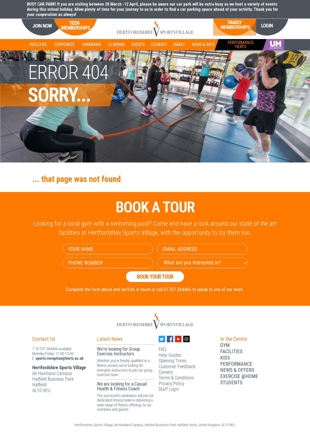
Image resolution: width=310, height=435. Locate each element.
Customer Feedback (177, 366)
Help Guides (170, 355)
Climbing (116, 44)
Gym (225, 345)
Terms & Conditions (176, 377)
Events (138, 44)
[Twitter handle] (162, 339)
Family (179, 44)
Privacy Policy (171, 383)
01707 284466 (47, 349)
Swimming (91, 44)
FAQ (162, 349)
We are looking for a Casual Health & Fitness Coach (122, 386)
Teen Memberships (74, 25)
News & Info (203, 44)
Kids (225, 358)
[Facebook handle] (170, 339)
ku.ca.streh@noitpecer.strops (60, 358)
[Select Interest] (202, 262)
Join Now (42, 26)
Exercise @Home (239, 376)
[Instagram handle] (186, 339)
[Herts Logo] (155, 29)
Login (267, 26)
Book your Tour (155, 276)
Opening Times (172, 360)
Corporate (64, 44)
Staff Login (169, 389)
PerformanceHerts (241, 44)
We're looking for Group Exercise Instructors (118, 351)
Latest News (109, 339)
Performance (236, 364)
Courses (159, 44)
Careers (166, 372)
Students (231, 383)
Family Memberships (235, 24)
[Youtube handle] (178, 339)
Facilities (38, 44)
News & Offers (237, 370)
